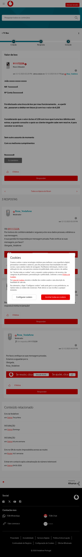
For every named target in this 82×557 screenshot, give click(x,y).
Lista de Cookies (19, 280)
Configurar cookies (24, 297)
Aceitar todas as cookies (55, 297)
